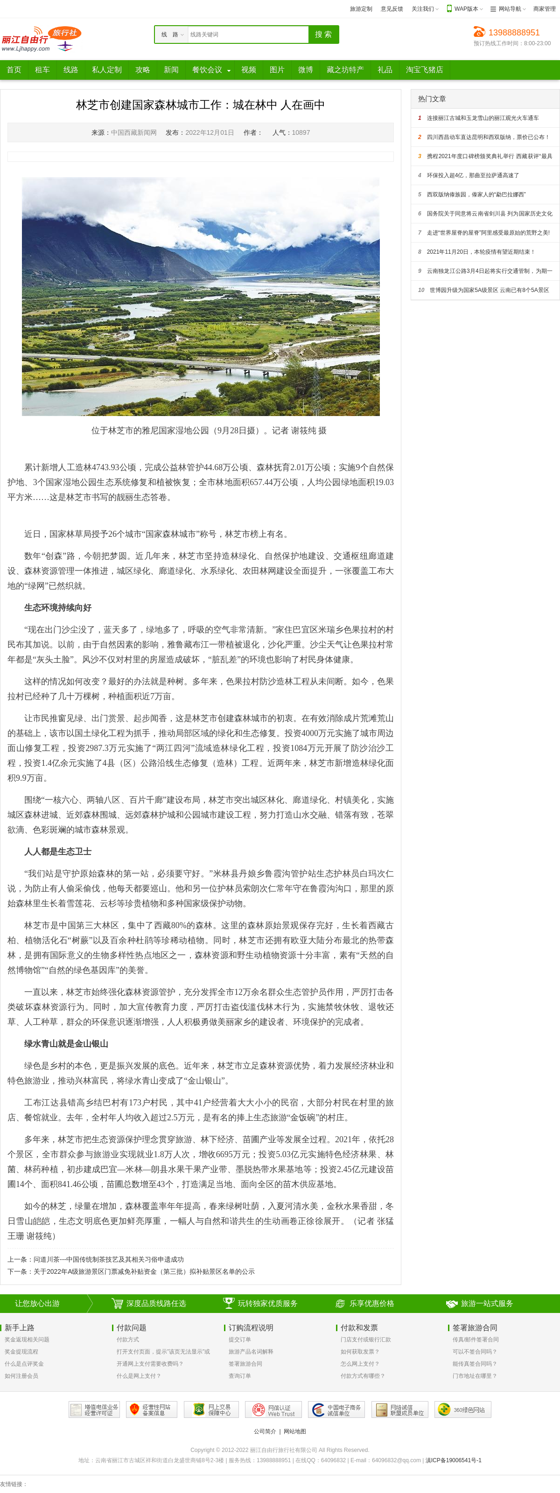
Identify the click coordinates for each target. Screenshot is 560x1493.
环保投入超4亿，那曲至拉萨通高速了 (468, 175)
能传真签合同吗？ (475, 1364)
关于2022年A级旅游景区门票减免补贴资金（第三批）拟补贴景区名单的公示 (144, 1271)
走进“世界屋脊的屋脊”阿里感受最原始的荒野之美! (484, 232)
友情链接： (14, 1484)
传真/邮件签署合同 (476, 1339)
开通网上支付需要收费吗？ (150, 1364)
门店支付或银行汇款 (366, 1339)
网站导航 (510, 9)
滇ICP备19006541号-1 (454, 1460)
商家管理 (544, 9)
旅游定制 (361, 9)
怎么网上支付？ (360, 1364)
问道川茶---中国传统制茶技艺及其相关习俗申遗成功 (109, 1259)
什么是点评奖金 (24, 1364)
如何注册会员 (21, 1376)
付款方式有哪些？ (363, 1376)
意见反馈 (392, 9)
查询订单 (240, 1376)
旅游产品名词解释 (251, 1351)
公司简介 (265, 1431)
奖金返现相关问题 (27, 1339)
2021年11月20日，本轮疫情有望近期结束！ (477, 252)
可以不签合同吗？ (475, 1351)
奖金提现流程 (21, 1351)
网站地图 (295, 1431)
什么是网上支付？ (139, 1376)
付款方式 (128, 1339)
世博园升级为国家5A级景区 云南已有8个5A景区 (483, 290)
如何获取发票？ (360, 1351)
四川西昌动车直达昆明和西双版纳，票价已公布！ (484, 137)
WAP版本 (466, 9)
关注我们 (423, 9)
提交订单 (240, 1339)
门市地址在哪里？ (475, 1376)
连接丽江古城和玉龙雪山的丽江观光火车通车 (478, 118)
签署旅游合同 (245, 1364)
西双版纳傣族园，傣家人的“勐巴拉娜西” (472, 194)
